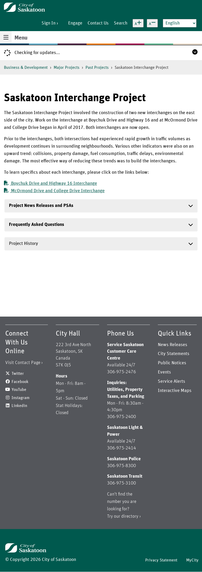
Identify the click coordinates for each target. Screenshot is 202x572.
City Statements (173, 353)
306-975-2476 (121, 372)
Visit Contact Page (22, 362)
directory (129, 516)
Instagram (20, 398)
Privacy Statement (161, 560)
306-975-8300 (121, 465)
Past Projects (97, 67)
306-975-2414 (121, 448)
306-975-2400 (121, 416)
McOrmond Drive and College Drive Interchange (54, 190)
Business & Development (26, 67)
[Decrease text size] (152, 23)
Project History (23, 243)
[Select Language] (179, 23)
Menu (20, 38)
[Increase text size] (138, 23)
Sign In (48, 23)
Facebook (20, 382)
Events (164, 372)
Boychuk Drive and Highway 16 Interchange (50, 183)
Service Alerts (171, 381)
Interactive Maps (174, 390)
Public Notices (172, 363)
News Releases (172, 344)
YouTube (19, 389)
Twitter (18, 373)
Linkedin (19, 406)
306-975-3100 (121, 483)
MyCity (192, 560)
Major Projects (66, 67)
